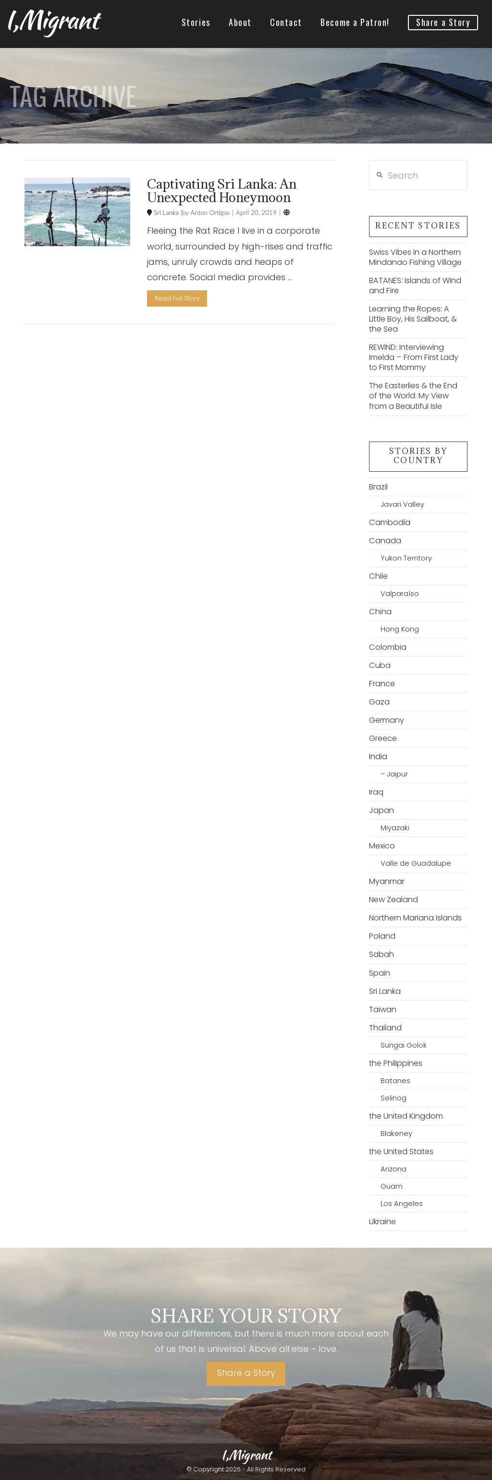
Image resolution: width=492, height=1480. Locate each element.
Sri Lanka (165, 212)
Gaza (379, 701)
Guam (392, 1186)
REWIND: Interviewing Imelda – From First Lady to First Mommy (413, 357)
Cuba (380, 665)
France (382, 683)
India (378, 756)
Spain (379, 973)
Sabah (381, 954)
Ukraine (382, 1221)
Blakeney (396, 1133)
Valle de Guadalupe (416, 863)
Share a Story (246, 1373)
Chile (378, 576)
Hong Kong (400, 629)
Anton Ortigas (209, 212)
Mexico (382, 845)
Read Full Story (177, 298)
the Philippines (395, 1063)
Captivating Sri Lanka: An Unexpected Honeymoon (221, 190)
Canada (385, 540)
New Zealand (393, 899)
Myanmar (387, 881)
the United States (401, 1151)
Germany (386, 720)
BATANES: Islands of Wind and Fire (415, 285)
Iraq (376, 792)
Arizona (393, 1169)
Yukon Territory (406, 558)
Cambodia (389, 522)
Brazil (378, 486)
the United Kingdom (406, 1116)
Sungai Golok (404, 1045)
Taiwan (382, 1009)
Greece (383, 738)
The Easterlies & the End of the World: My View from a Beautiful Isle (413, 395)
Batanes (395, 1081)
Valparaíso (400, 593)
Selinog (393, 1098)
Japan (381, 810)
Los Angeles (402, 1203)
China (380, 611)
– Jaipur (394, 774)
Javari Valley (402, 504)
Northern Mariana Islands (415, 917)
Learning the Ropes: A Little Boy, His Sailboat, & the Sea (413, 318)
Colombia (387, 647)
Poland (382, 936)
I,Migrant (51, 19)
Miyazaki (395, 828)
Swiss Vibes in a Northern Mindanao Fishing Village (415, 257)
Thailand (385, 1027)
